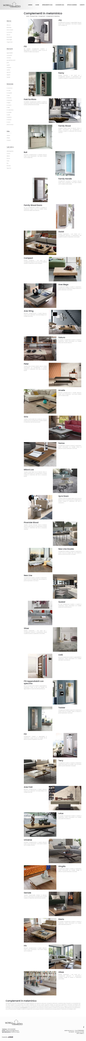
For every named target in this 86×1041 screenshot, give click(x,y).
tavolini (8, 77)
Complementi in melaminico (53, 16)
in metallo (9, 112)
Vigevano (9, 168)
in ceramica (9, 88)
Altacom (9, 25)
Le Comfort (9, 32)
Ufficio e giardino (72, 4)
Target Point (9, 42)
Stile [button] (8, 131)
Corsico (8, 153)
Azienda (30, 4)
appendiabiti (10, 53)
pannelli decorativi (11, 60)
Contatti (82, 4)
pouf (8, 62)
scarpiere (9, 67)
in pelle (8, 114)
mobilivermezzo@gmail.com (12, 1030)
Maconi (8, 34)
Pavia (8, 161)
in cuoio (8, 90)
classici (8, 135)
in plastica (9, 117)
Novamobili (9, 37)
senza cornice (10, 124)
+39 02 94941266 (11, 1029)
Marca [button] (9, 21)
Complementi (41, 16)
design (8, 138)
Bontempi (9, 27)
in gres (8, 95)
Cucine (37, 4)
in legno (8, 102)
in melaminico (10, 110)
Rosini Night (9, 39)
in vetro (8, 122)
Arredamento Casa (47, 4)
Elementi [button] (10, 49)
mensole (9, 57)
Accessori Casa (59, 4)
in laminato (9, 100)
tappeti (8, 74)
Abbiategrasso (10, 151)
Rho (7, 163)
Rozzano (9, 165)
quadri (8, 65)
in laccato (9, 97)
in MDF (8, 107)
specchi (8, 72)
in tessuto (9, 119)
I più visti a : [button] (10, 147)
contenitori (9, 55)
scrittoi (8, 70)
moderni (9, 140)
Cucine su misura (15, 1032)
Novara (8, 158)
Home (27, 16)
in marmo (9, 105)
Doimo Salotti (10, 30)
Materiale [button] (10, 84)
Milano (8, 156)
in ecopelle (9, 93)
